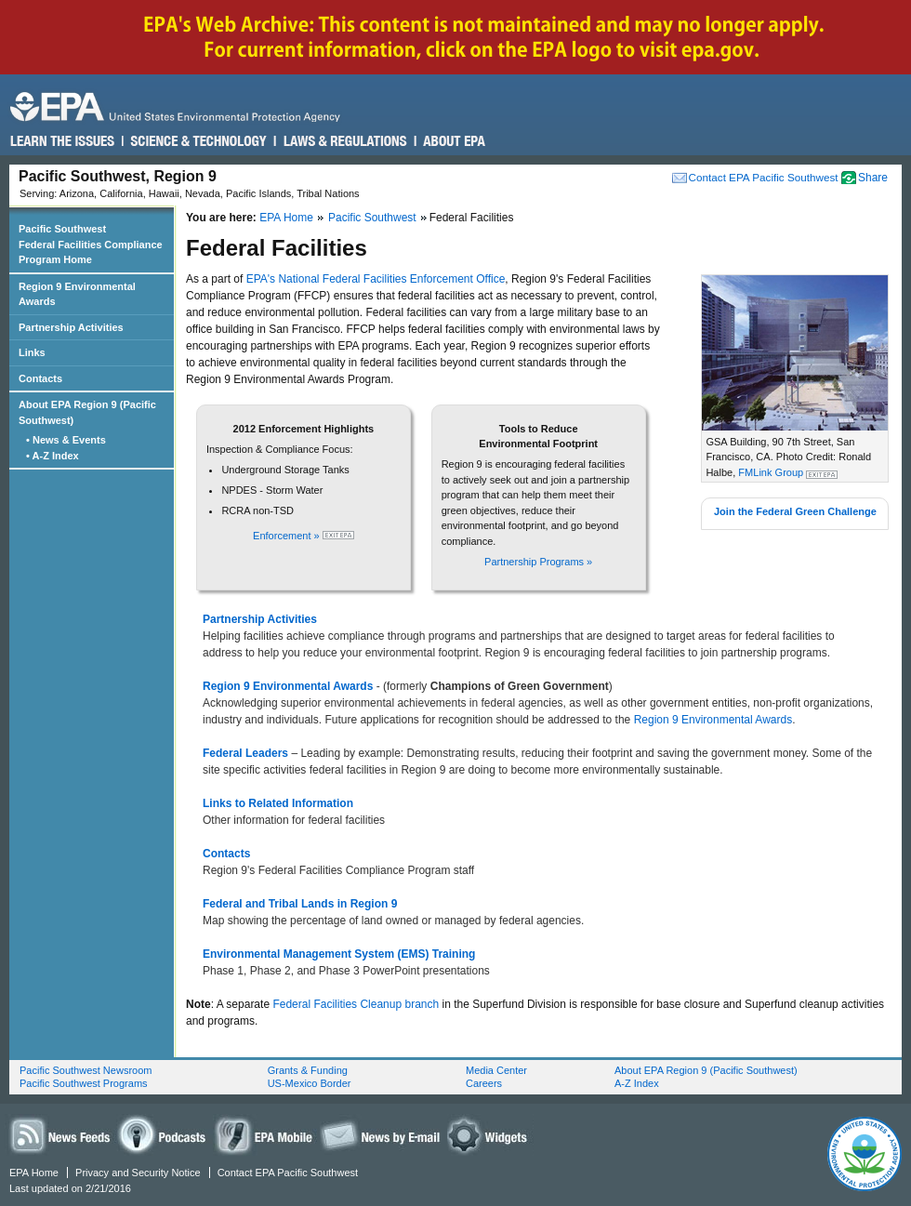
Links (32, 352)
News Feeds (60, 1135)
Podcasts (164, 1135)
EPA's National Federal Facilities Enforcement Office (376, 278)
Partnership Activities (71, 327)
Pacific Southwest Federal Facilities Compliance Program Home (91, 244)
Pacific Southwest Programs (84, 1083)
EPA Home (286, 217)
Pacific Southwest (372, 217)
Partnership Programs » (538, 561)
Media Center (496, 1070)
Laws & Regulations (343, 141)
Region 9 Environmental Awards (713, 719)
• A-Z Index (54, 455)
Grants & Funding (308, 1070)
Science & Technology (197, 141)
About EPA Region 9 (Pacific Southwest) (87, 412)
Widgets (490, 1135)
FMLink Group (770, 472)
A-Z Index (636, 1083)
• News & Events (67, 439)
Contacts (40, 378)
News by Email (380, 1135)
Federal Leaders (247, 753)
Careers (484, 1083)
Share (873, 177)
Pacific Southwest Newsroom (86, 1070)
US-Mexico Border (309, 1083)
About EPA (453, 141)
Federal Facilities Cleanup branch (355, 1004)
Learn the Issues (62, 141)
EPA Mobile (265, 1135)
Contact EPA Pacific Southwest (763, 177)
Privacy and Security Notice (138, 1172)
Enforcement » (288, 535)
